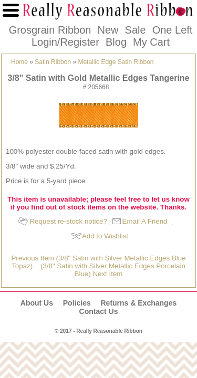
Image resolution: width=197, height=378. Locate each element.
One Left (172, 30)
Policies (77, 303)
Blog (116, 42)
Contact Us (98, 311)
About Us (36, 303)
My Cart (151, 42)
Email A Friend (145, 221)
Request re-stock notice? (68, 221)
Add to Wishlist (105, 236)
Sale (135, 30)
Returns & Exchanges (138, 303)
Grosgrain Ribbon (50, 30)
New (107, 30)
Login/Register (65, 42)
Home (19, 62)
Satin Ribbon (53, 62)
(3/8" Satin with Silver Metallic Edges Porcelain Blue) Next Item (112, 270)
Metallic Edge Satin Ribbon (115, 62)
